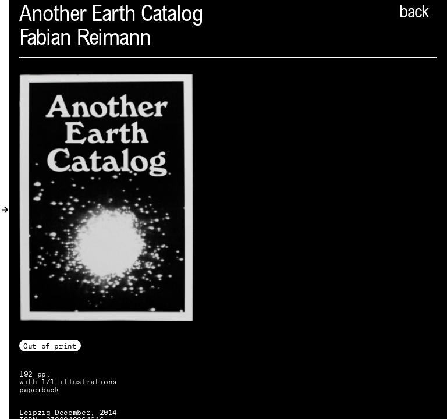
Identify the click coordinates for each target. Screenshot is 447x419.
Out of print (50, 346)
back (413, 13)
